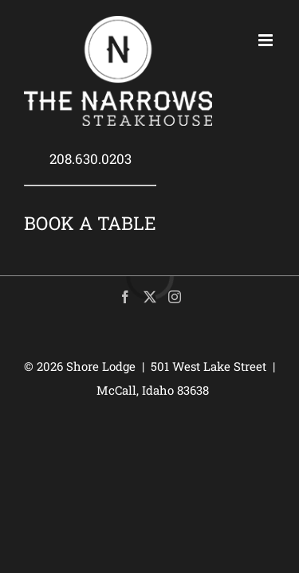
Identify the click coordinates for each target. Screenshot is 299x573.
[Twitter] (150, 296)
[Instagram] (174, 296)
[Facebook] (125, 296)
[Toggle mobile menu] (266, 40)
